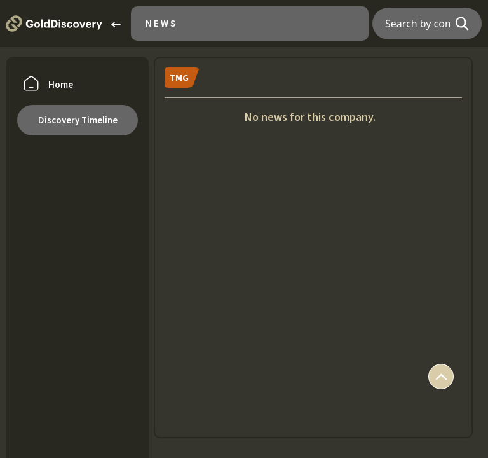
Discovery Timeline (78, 120)
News (161, 23)
